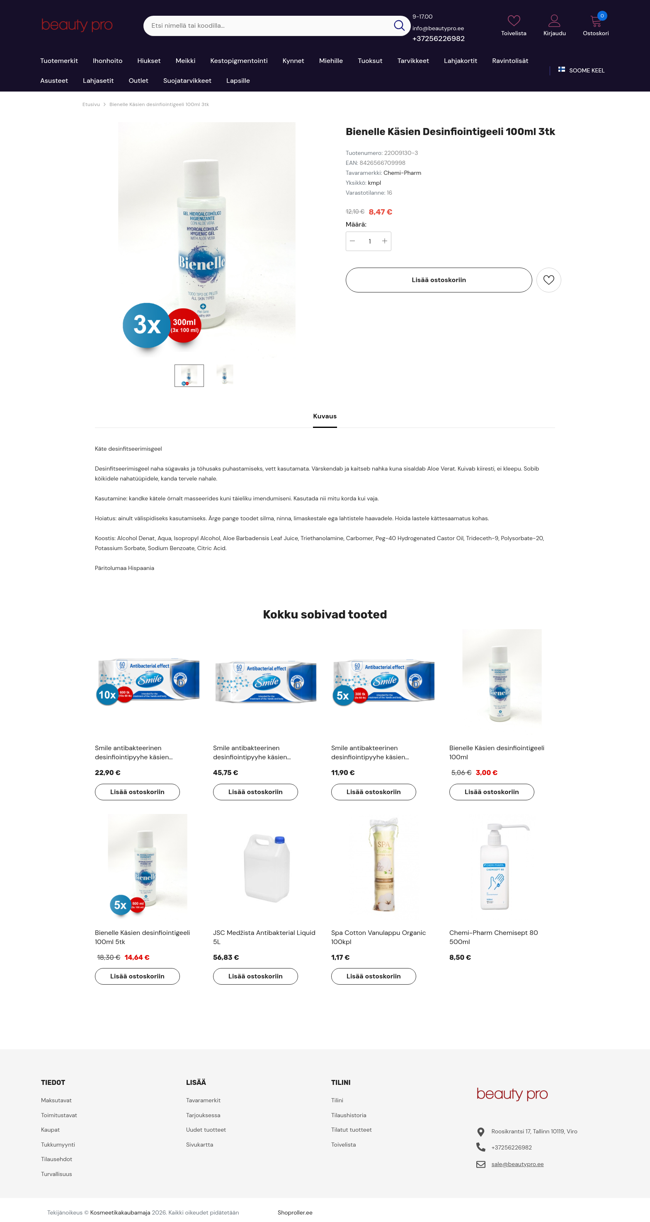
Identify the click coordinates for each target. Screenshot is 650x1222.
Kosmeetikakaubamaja (120, 1212)
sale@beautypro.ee (518, 1164)
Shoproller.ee (295, 1212)
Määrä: (356, 224)
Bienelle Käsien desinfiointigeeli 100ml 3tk (159, 104)
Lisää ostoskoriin (439, 279)
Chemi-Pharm (402, 172)
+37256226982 (438, 38)
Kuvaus (325, 416)
